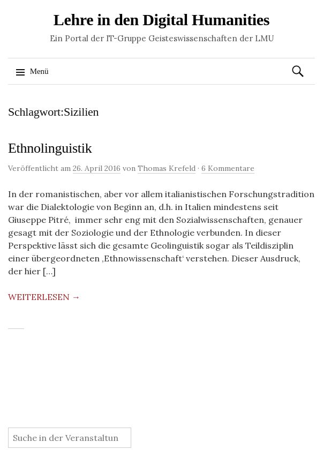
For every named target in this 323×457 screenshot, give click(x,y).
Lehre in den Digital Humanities (162, 19)
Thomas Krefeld (167, 168)
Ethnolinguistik (50, 148)
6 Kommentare (227, 168)
